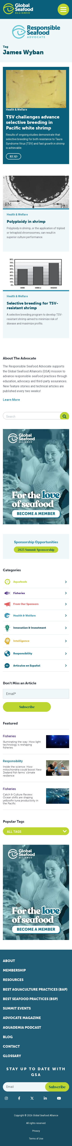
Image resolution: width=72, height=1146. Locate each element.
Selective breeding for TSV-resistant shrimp (32, 305)
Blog (8, 1037)
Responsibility (13, 761)
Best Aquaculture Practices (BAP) (35, 989)
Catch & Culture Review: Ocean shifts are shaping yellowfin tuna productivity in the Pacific (20, 799)
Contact (11, 1046)
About (9, 961)
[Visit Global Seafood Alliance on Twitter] (35, 1098)
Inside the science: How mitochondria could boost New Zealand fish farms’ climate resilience (22, 771)
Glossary (12, 1056)
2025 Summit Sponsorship (36, 549)
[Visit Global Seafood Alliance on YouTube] (62, 1098)
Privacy (36, 1131)
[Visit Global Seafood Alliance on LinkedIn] (48, 1098)
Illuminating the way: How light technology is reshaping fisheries (22, 744)
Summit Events (17, 1008)
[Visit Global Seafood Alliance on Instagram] (9, 1098)
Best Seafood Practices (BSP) (30, 999)
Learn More (11, 400)
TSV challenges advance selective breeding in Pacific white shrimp (33, 122)
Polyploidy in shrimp (26, 221)
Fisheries (9, 736)
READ (13, 156)
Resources (13, 980)
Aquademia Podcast (22, 1027)
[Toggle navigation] (63, 9)
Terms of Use (36, 1138)
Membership (14, 970)
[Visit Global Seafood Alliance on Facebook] (22, 1098)
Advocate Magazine (22, 1018)
